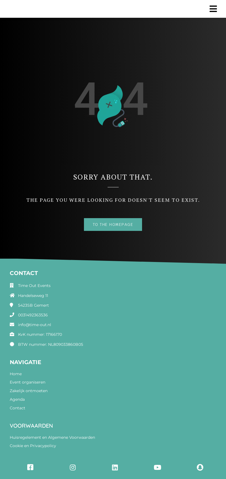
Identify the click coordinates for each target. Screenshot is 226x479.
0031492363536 (33, 314)
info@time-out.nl (34, 324)
